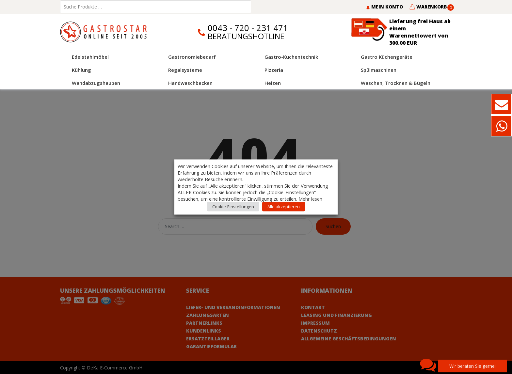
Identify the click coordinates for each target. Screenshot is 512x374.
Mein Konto (384, 7)
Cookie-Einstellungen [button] (233, 207)
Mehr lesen (310, 198)
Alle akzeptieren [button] (283, 207)
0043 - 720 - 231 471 (248, 28)
